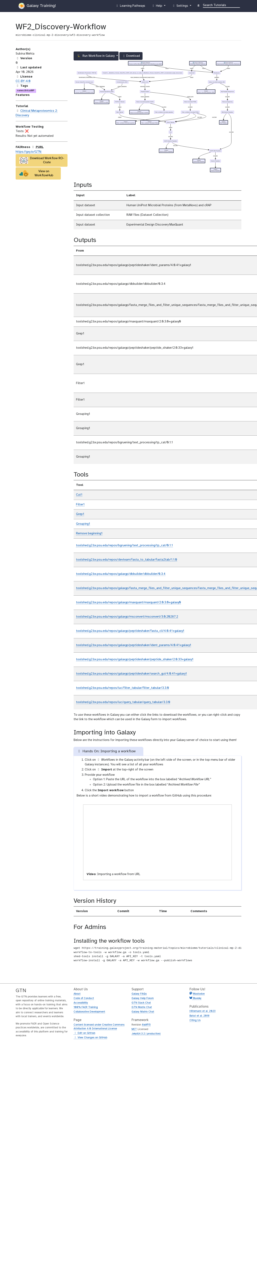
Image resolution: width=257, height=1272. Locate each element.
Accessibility (81, 1002)
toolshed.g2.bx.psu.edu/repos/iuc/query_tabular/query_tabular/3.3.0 (123, 702)
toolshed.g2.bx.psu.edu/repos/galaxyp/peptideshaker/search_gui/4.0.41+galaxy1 (131, 673)
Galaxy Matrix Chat (143, 1011)
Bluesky (196, 998)
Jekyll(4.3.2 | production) (146, 1033)
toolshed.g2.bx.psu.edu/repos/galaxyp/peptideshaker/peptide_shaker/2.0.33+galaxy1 (134, 659)
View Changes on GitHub (90, 1037)
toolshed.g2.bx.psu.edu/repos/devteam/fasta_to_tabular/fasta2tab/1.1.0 (126, 559)
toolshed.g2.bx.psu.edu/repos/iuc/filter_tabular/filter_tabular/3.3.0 (122, 688)
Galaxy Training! (37, 6)
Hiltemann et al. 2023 (202, 1011)
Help (157, 6)
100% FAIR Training (86, 1007)
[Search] (221, 5)
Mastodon (199, 994)
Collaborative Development (89, 1011)
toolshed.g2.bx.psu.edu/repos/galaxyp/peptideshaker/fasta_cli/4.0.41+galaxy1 (130, 631)
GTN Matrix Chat (142, 1007)
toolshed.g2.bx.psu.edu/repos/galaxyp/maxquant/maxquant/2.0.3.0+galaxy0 (128, 602)
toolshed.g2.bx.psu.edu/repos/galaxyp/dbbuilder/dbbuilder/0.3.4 (121, 574)
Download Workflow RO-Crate (42, 160)
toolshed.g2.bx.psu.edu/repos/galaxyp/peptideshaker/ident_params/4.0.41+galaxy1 (133, 645)
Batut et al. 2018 (199, 1016)
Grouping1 (83, 524)
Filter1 (80, 504)
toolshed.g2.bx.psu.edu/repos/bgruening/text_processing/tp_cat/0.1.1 (124, 545)
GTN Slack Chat (141, 1002)
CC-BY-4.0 (23, 81)
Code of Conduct (84, 998)
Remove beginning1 (89, 533)
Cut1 (79, 494)
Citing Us (194, 1020)
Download (131, 57)
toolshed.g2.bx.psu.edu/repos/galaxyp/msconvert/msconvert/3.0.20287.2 (127, 616)
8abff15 (146, 1024)
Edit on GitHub (84, 1033)
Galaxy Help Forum (143, 998)
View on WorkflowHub (36, 173)
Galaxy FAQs (139, 994)
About (77, 994)
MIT (134, 1029)
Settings (180, 6)
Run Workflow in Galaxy (96, 56)
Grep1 (80, 514)
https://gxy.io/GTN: (29, 151)
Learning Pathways (130, 6)
